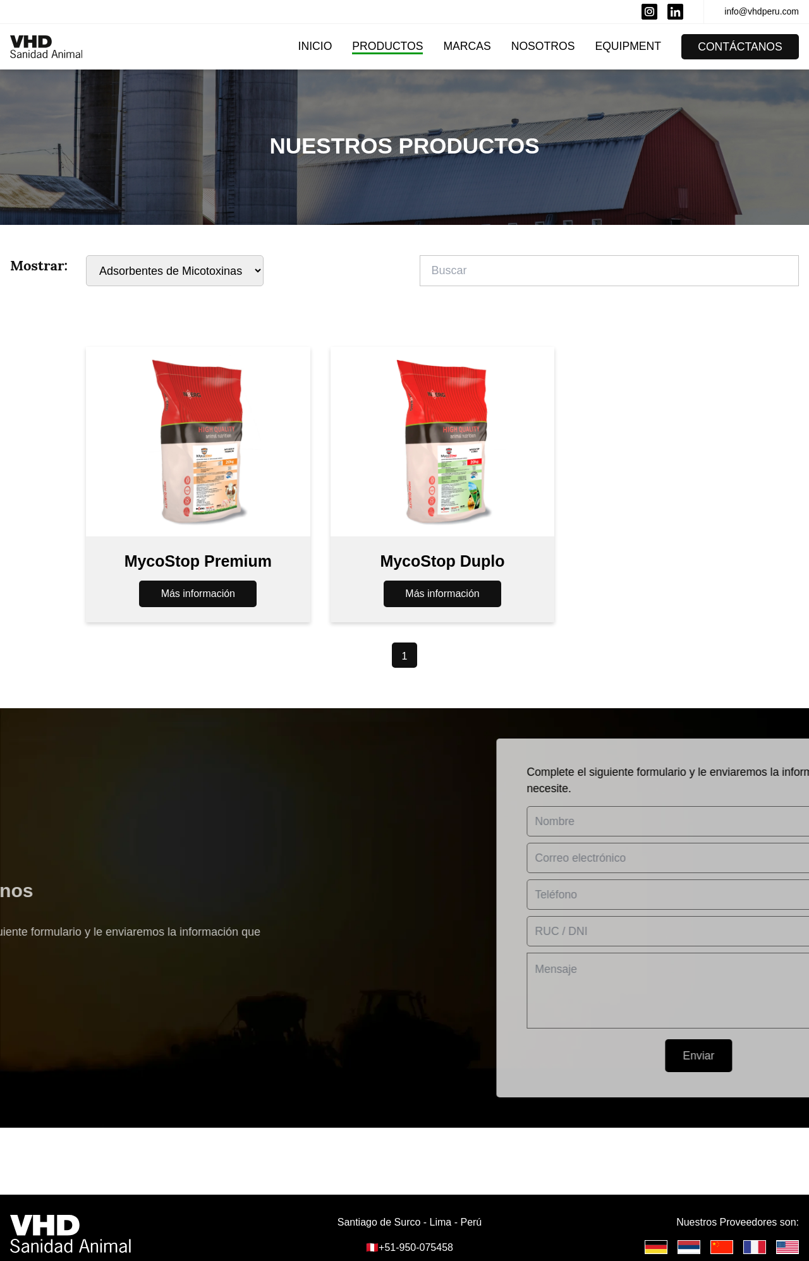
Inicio (315, 46)
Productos (387, 46)
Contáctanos (740, 46)
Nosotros (543, 46)
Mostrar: (39, 265)
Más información (198, 598)
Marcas (466, 46)
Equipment (628, 46)
